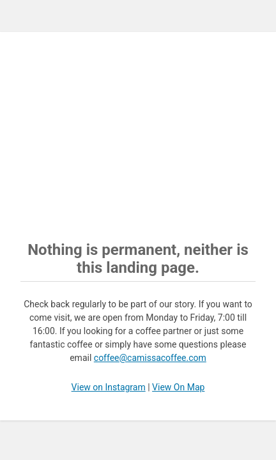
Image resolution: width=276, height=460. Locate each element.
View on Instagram (109, 387)
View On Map (178, 387)
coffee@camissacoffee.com (150, 358)
